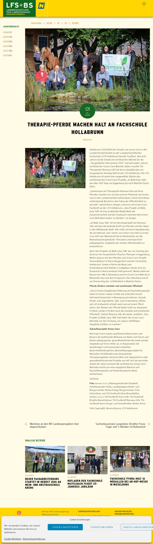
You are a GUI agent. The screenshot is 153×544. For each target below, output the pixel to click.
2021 (5, 55)
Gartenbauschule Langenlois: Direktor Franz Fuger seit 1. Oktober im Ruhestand (120, 425)
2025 (5, 37)
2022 (5, 51)
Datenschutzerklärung (34, 539)
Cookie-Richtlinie (12, 539)
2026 (5, 32)
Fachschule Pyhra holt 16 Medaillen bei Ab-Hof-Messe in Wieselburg (129, 481)
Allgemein (87, 139)
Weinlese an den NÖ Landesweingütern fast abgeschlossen (54, 425)
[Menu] (144, 4)
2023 (5, 46)
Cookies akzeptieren (65, 527)
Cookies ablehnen (102, 527)
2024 (5, 41)
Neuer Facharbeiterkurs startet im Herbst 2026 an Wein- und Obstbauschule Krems (43, 483)
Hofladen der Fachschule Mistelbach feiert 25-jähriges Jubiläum (85, 483)
